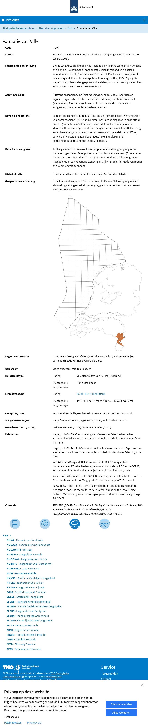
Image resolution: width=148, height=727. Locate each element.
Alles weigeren (121, 712)
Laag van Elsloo (23, 568)
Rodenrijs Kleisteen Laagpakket (30, 620)
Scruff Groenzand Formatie (26, 592)
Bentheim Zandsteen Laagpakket (31, 578)
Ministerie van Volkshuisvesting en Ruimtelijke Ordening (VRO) (32, 678)
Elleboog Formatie (21, 644)
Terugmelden (109, 674)
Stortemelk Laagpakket (25, 597)
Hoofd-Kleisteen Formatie (26, 634)
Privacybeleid (34, 722)
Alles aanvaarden (121, 704)
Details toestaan (13, 722)
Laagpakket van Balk (24, 554)
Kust (69, 28)
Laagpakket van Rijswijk (26, 587)
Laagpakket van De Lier (25, 582)
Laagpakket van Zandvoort (28, 545)
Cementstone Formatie (24, 649)
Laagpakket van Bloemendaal (28, 601)
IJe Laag (19, 549)
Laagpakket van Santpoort (26, 611)
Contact (106, 679)
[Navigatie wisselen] (144, 20)
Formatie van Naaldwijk (25, 540)
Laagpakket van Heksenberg (29, 563)
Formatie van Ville (21, 573)
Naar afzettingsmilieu (51, 28)
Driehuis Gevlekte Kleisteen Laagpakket (34, 606)
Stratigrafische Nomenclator (19, 28)
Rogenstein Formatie (23, 630)
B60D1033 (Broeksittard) (91, 394)
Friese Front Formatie (22, 625)
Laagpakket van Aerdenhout (28, 615)
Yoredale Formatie (21, 639)
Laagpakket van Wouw (27, 559)
